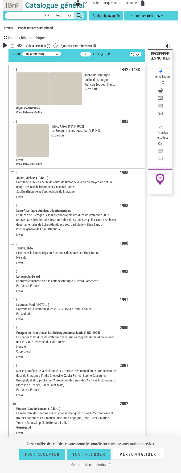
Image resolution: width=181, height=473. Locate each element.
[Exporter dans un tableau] (160, 107)
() (74, 45)
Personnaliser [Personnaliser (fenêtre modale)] (138, 454)
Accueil (8, 28)
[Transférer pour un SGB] (160, 115)
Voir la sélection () (38, 46)
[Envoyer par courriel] (160, 99)
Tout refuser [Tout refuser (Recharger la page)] (89, 454)
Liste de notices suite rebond (34, 28)
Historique (130, 2)
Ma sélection (163, 76)
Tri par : (16, 54)
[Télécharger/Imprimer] (160, 91)
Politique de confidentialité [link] (90, 464)
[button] (47, 15)
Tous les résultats (162, 135)
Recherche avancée (106, 15)
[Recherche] (25, 15)
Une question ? (111, 2)
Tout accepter (42, 454)
